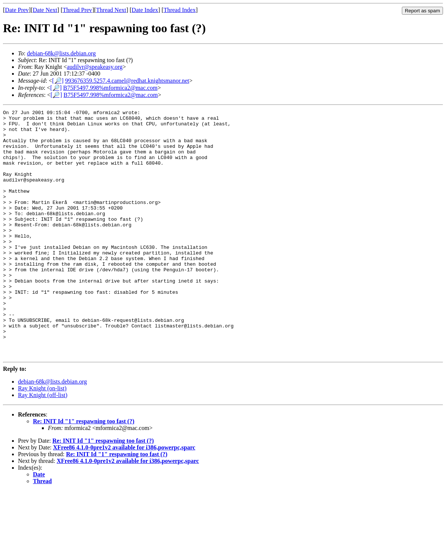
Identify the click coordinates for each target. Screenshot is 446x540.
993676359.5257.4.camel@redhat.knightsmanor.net (127, 80)
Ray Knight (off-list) (42, 444)
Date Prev (17, 10)
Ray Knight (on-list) (42, 437)
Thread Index (180, 10)
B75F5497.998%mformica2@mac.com (110, 88)
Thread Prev (77, 10)
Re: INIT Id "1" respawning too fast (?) (83, 470)
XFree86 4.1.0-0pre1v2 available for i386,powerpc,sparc (124, 497)
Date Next (45, 10)
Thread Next (111, 10)
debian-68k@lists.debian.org (61, 53)
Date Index (145, 10)
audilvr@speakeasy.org (95, 67)
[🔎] (58, 80)
